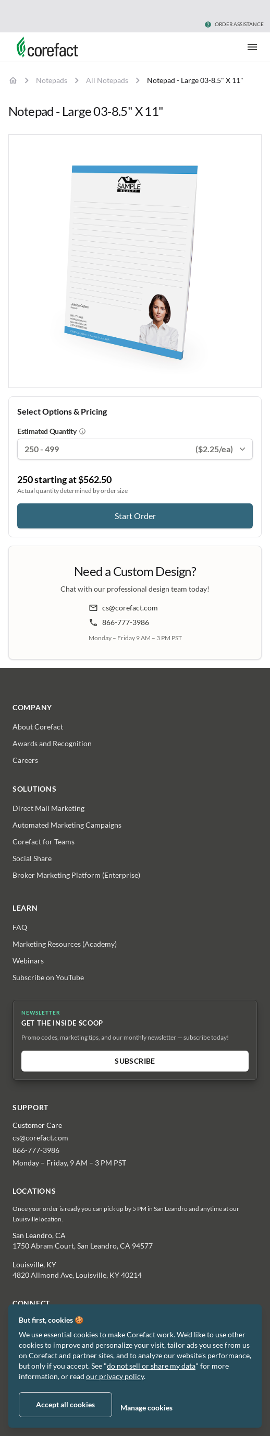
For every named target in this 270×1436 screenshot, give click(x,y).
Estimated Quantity (47, 431)
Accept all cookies (65, 1404)
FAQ (20, 927)
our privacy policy (115, 1376)
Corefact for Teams (44, 841)
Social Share (32, 858)
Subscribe (135, 1060)
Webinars (28, 960)
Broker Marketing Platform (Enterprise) (76, 874)
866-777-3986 (119, 622)
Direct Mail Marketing (48, 808)
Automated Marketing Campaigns (67, 824)
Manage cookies (146, 1407)
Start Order (135, 516)
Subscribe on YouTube (48, 977)
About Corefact (38, 726)
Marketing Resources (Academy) (65, 943)
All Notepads (107, 80)
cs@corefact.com (123, 608)
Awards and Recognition (52, 743)
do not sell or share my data (151, 1365)
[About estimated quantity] (82, 431)
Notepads (51, 80)
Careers (25, 760)
